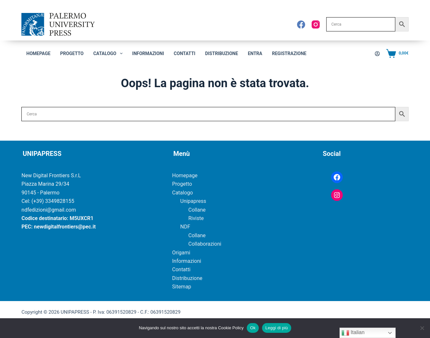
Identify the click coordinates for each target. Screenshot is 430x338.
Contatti (185, 53)
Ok (253, 327)
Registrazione (289, 53)
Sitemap (181, 287)
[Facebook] (301, 24)
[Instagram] (316, 24)
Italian (352, 333)
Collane (197, 210)
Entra (255, 53)
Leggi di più (276, 327)
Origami (181, 253)
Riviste (196, 218)
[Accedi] (377, 53)
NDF (185, 227)
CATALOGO (109, 53)
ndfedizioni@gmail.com (48, 210)
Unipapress (193, 201)
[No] (422, 328)
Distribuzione (221, 53)
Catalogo (182, 193)
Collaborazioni (204, 244)
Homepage (38, 53)
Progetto (72, 53)
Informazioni (148, 53)
